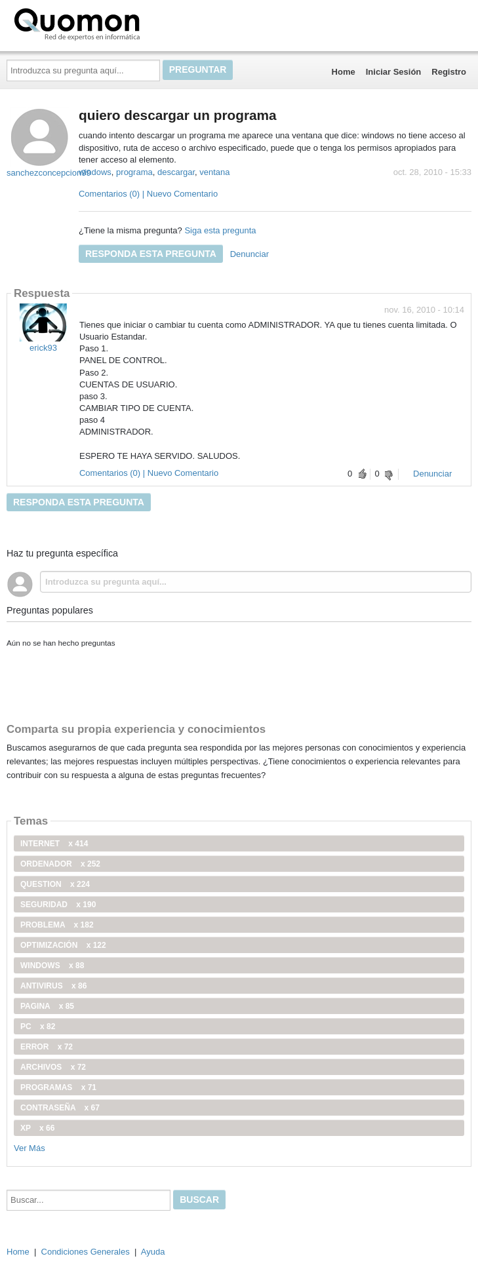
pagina (47, 1006)
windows (95, 172)
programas (58, 1087)
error (46, 1046)
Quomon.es (118, 22)
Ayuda (153, 1252)
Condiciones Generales (85, 1252)
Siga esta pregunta (220, 230)
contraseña (60, 1107)
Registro (448, 72)
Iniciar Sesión (394, 72)
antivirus (53, 985)
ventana (214, 172)
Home (343, 72)
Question (55, 884)
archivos (53, 1067)
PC (37, 1026)
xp (37, 1128)
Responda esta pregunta (150, 253)
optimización (63, 945)
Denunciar (249, 254)
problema (57, 924)
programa (134, 172)
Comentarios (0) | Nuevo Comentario (148, 194)
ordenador (60, 864)
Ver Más (29, 1148)
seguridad (58, 904)
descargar (176, 172)
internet (54, 843)
